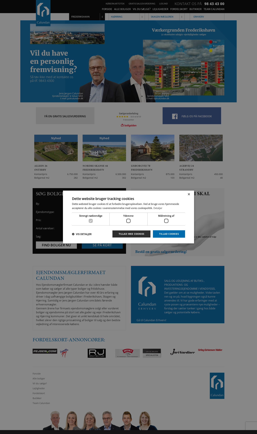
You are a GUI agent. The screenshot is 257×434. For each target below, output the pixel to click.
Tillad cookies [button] (169, 233)
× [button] (189, 194)
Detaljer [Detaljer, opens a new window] (157, 208)
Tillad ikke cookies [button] (131, 233)
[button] (82, 234)
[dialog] (128, 217)
